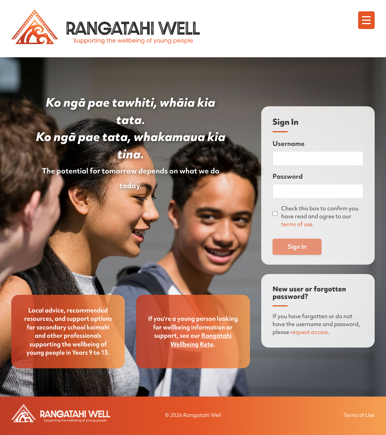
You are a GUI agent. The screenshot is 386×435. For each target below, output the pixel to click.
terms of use (296, 224)
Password (288, 176)
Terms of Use (359, 415)
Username (289, 143)
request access (309, 332)
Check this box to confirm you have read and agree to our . (319, 216)
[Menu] (366, 20)
